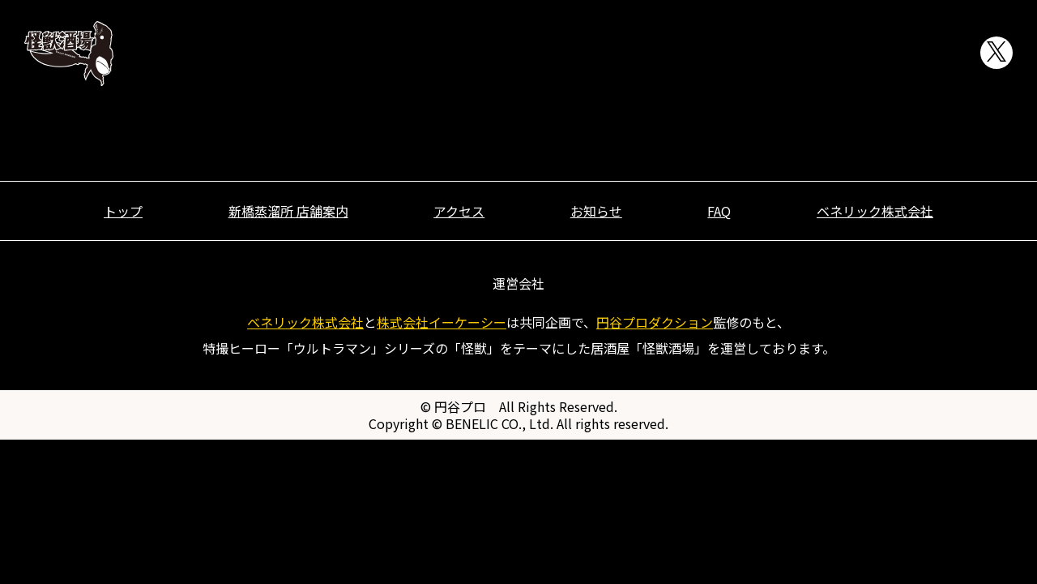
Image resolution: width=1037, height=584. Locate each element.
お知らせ (824, 53)
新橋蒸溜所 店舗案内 (288, 211)
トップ (520, 53)
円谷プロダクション (654, 322)
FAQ (925, 53)
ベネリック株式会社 (875, 211)
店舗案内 (621, 53)
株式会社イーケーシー (441, 322)
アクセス (722, 53)
